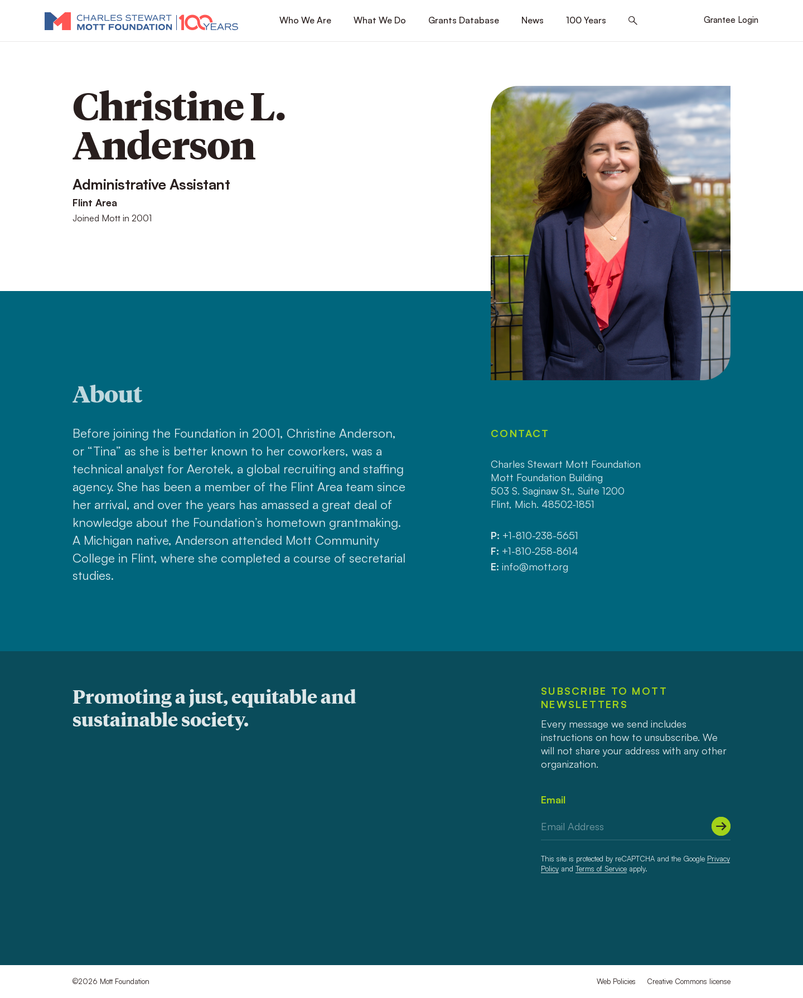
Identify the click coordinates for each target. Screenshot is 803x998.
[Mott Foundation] (141, 20)
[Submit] (721, 826)
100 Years (586, 20)
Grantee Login (731, 19)
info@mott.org (535, 566)
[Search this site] (632, 20)
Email (553, 799)
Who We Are (305, 20)
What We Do (380, 20)
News (532, 20)
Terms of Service (601, 868)
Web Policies (616, 981)
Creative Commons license (689, 981)
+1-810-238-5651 (540, 535)
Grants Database (463, 20)
